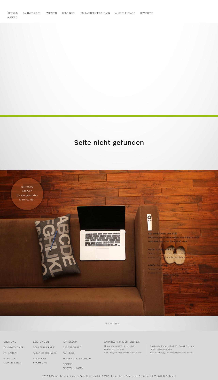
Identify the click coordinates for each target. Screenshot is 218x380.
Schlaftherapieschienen (95, 13)
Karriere (12, 17)
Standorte (146, 13)
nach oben (112, 323)
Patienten (51, 13)
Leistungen (68, 13)
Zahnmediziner (31, 13)
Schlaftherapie (44, 347)
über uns (9, 341)
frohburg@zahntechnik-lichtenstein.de (177, 273)
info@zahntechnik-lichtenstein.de (174, 257)
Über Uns (12, 13)
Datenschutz (72, 347)
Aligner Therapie (125, 13)
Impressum (70, 341)
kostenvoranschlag (77, 358)
